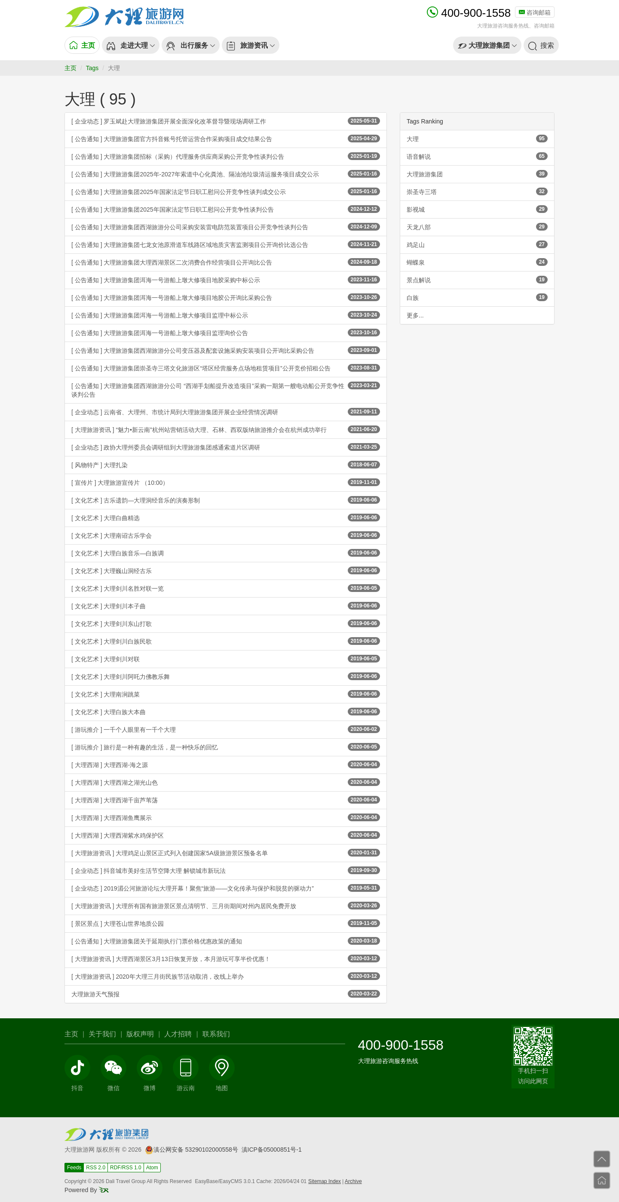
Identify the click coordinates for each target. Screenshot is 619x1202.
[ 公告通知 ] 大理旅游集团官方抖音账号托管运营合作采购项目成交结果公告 (225, 138)
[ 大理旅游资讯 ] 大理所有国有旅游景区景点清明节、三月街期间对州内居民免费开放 (225, 905)
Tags (92, 68)
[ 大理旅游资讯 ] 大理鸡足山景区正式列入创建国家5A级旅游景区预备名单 (225, 853)
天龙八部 (477, 227)
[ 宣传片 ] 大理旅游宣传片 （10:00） (225, 482)
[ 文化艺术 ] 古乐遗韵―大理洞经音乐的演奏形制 (225, 500)
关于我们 (102, 1034)
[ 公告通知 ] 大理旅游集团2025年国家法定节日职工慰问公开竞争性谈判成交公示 (225, 191)
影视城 (477, 209)
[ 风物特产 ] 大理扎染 (225, 464)
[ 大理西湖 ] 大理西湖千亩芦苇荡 (225, 800)
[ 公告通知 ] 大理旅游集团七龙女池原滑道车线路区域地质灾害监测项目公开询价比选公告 (225, 244)
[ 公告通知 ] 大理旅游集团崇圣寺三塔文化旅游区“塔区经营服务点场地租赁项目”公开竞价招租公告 (225, 368)
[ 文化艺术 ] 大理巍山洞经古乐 (225, 570)
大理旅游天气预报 (225, 994)
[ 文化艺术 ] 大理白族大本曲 (225, 711)
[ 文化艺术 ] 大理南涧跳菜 (225, 694)
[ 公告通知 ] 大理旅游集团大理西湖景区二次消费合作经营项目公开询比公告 (225, 262)
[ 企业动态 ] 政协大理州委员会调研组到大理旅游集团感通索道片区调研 (225, 447)
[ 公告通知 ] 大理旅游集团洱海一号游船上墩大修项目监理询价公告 (225, 332)
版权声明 (140, 1034)
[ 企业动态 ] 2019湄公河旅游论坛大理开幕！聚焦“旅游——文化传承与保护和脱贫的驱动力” (225, 888)
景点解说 (477, 280)
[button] (130, 45)
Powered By (86, 1190)
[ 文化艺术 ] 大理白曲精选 (225, 517)
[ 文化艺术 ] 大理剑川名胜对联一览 (225, 588)
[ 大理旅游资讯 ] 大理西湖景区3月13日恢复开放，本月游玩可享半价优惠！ (225, 958)
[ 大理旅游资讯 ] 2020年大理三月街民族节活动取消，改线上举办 (225, 976)
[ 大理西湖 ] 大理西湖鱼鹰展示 (225, 817)
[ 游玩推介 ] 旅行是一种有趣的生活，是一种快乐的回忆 (225, 747)
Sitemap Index (324, 1181)
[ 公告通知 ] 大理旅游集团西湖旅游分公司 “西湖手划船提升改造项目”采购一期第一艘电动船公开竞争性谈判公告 (225, 390)
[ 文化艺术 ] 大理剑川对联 (225, 659)
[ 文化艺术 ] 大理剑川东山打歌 (225, 623)
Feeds (74, 1168)
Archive (353, 1181)
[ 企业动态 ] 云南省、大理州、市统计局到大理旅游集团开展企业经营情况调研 (225, 412)
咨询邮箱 (535, 12)
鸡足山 (477, 244)
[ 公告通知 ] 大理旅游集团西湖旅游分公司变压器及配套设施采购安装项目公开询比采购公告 (225, 350)
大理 (477, 138)
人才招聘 (178, 1034)
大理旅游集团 (477, 174)
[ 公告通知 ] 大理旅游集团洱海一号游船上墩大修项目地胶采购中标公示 (225, 280)
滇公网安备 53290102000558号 (191, 1149)
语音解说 (477, 156)
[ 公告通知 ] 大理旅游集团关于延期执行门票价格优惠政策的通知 (225, 941)
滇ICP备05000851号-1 (272, 1149)
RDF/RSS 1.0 (125, 1168)
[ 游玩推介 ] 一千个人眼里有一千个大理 (225, 729)
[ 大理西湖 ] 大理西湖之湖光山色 (225, 782)
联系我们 (216, 1034)
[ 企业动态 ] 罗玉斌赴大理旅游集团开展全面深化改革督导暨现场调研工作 (225, 121)
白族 (477, 297)
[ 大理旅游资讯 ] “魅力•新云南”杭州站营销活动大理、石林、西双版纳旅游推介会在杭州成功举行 (225, 429)
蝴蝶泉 (477, 262)
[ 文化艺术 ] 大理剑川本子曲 (225, 606)
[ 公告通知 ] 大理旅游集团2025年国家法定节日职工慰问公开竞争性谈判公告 (225, 209)
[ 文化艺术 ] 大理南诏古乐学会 (225, 535)
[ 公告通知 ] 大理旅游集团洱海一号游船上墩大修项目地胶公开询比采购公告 (225, 297)
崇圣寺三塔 (477, 191)
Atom (152, 1168)
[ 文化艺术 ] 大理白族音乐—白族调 (225, 553)
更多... (415, 315)
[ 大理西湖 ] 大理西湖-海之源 (225, 764)
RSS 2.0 (95, 1168)
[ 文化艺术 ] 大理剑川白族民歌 (225, 641)
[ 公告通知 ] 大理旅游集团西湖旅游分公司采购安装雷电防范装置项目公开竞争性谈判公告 (225, 227)
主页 (70, 68)
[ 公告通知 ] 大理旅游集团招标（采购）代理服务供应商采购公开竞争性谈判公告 (225, 156)
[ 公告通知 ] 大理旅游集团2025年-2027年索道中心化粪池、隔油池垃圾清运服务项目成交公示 (225, 174)
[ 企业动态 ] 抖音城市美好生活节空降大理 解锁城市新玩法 (225, 870)
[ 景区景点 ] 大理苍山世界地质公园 (225, 923)
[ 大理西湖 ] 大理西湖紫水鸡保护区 (225, 835)
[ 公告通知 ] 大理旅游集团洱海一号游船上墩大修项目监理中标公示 (225, 315)
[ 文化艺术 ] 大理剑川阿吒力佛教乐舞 (225, 676)
